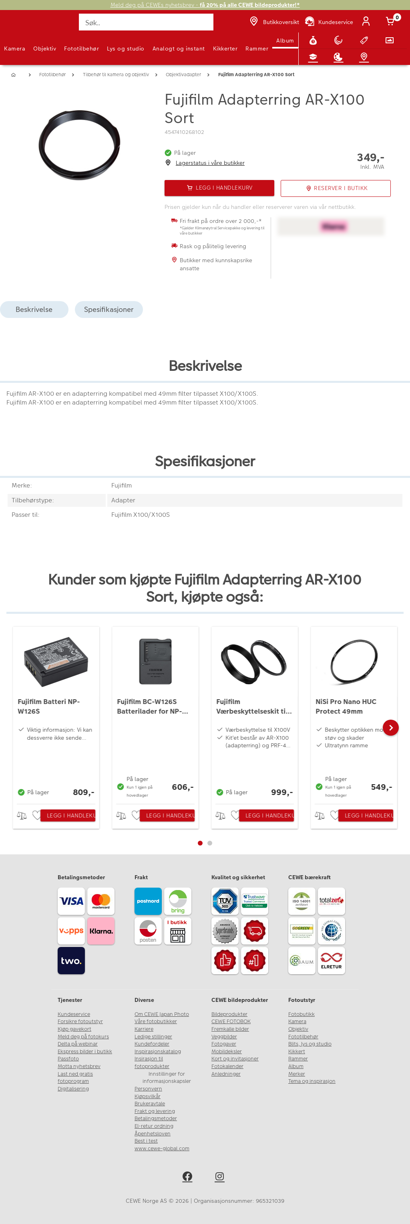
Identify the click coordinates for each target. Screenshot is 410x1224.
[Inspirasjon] (340, 57)
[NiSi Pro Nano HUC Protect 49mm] (354, 713)
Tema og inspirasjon (312, 1081)
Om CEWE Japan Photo (162, 1014)
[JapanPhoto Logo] (22, 26)
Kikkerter (225, 49)
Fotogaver (223, 1044)
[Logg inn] (367, 22)
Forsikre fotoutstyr (80, 1021)
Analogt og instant (179, 49)
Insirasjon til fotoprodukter (152, 1062)
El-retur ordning (154, 1126)
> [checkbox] (24, 816)
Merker (296, 1074)
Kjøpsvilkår (148, 1096)
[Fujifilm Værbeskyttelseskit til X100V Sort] (254, 713)
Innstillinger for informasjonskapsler (167, 1077)
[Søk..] (146, 22)
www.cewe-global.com (162, 1148)
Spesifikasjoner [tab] (109, 309)
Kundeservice (74, 1014)
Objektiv (44, 49)
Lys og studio (126, 49)
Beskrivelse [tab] (34, 309)
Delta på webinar (78, 1044)
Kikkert (296, 1051)
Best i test (146, 1141)
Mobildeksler (226, 1051)
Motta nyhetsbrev (79, 1066)
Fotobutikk (301, 1014)
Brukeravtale (150, 1103)
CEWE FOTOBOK (231, 1021)
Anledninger (226, 1074)
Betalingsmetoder (156, 1118)
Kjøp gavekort (74, 1029)
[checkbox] (38, 815)
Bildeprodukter (229, 1014)
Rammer (256, 49)
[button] (391, 728)
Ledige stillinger (153, 1036)
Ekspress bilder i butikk (85, 1051)
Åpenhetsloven (153, 1133)
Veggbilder (224, 1036)
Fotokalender (227, 1066)
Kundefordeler (152, 1044)
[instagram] (221, 1177)
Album (285, 40)
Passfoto (68, 1058)
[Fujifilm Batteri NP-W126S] (56, 713)
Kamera (14, 49)
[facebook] (188, 1177)
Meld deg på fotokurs (83, 1036)
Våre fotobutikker (156, 1021)
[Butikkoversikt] (273, 22)
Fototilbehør (81, 49)
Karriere (144, 1029)
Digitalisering (73, 1088)
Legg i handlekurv (71, 815)
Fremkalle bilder (230, 1029)
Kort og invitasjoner (235, 1058)
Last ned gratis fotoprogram (75, 1077)
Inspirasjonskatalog (158, 1051)
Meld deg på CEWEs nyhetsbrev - (205, 5)
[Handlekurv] (391, 22)
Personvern (148, 1088)
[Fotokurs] (315, 57)
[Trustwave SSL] (256, 902)
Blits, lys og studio (310, 1044)
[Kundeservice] (328, 22)
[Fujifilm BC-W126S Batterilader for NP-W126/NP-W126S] (155, 713)
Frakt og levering (155, 1111)
